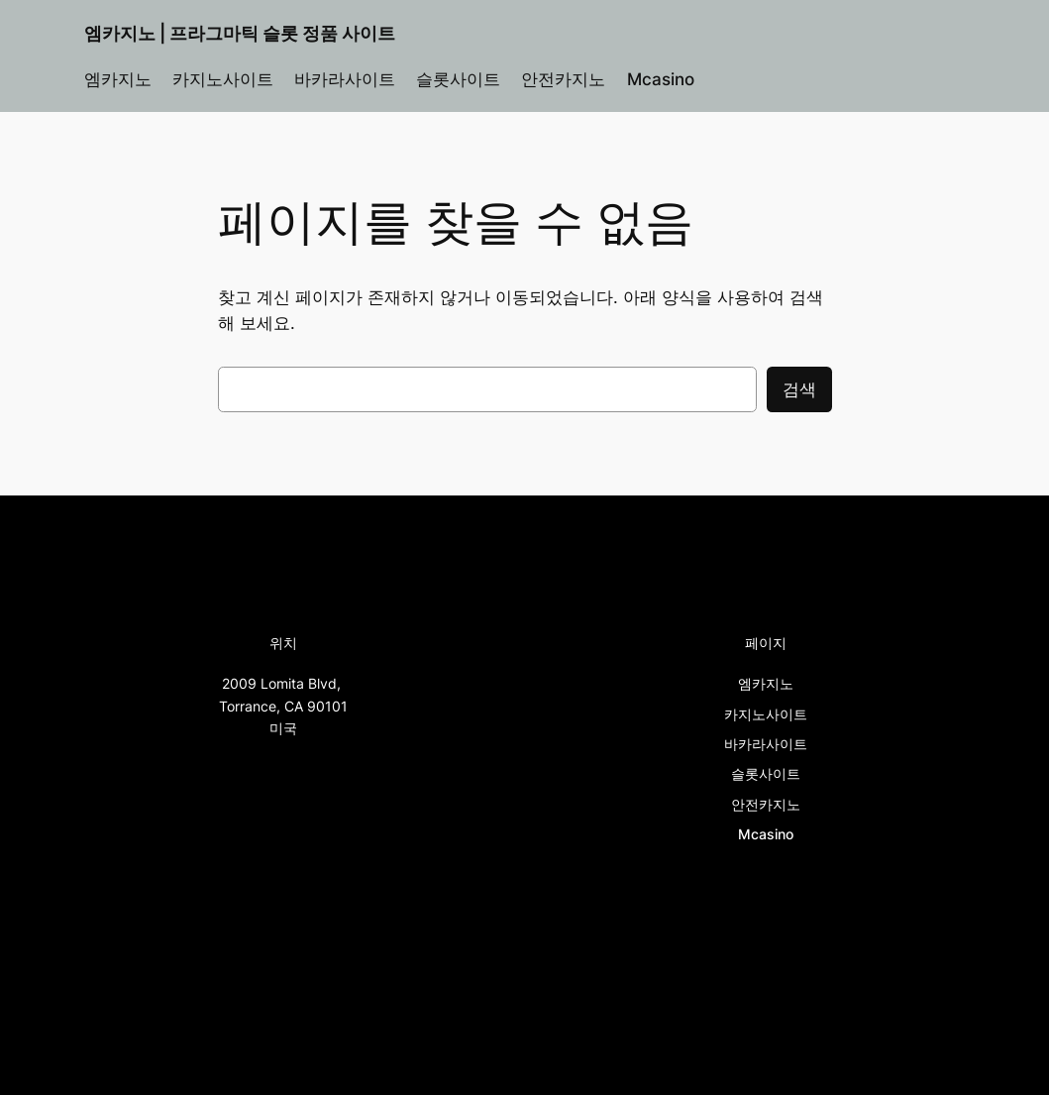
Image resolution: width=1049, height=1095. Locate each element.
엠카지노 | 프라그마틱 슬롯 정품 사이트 (239, 33)
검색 (799, 389)
